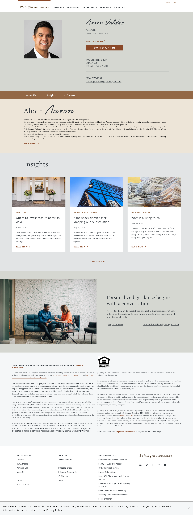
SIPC (131, 416)
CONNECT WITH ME (104, 48)
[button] (189, 508)
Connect (71, 95)
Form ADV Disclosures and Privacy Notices (113, 477)
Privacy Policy (54, 510)
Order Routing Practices (109, 468)
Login (174, 2)
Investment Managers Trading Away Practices (114, 485)
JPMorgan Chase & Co (67, 472)
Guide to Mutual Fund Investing (112, 491)
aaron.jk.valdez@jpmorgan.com (103, 81)
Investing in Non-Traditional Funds (113, 495)
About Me (31, 95)
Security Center (105, 499)
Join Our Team (23, 484)
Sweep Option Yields (107, 472)
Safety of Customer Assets (110, 464)
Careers (167, 2)
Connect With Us (65, 460)
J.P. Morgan (63, 476)
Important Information (125, 432)
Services (59, 7)
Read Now (22, 247)
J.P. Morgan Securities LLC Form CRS (67, 375)
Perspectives (90, 7)
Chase (60, 480)
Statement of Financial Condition (112, 460)
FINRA (122, 416)
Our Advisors (22, 464)
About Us (105, 7)
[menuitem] (73, 7)
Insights (51, 95)
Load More (95, 261)
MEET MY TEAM (94, 41)
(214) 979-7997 (115, 324)
